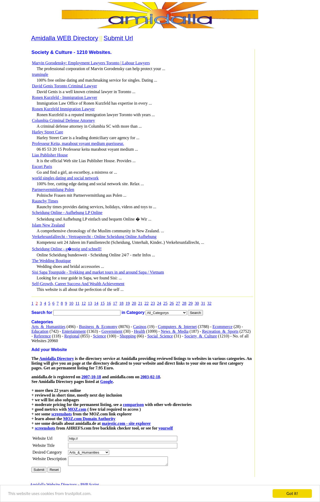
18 (121, 303)
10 (71, 303)
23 (153, 303)
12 (83, 303)
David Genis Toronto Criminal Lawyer (64, 86)
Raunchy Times (45, 201)
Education (39, 331)
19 (127, 303)
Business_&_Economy (98, 326)
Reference (42, 336)
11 (77, 303)
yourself (165, 428)
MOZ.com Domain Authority (89, 418)
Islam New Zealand (48, 225)
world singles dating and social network (65, 178)
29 (190, 303)
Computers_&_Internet (177, 326)
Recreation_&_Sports (220, 331)
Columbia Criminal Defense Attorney (63, 120)
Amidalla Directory (56, 358)
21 (140, 303)
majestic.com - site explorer (126, 423)
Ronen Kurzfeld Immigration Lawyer (63, 109)
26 (171, 303)
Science (99, 336)
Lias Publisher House (50, 155)
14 (96, 303)
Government (111, 331)
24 (159, 303)
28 (184, 303)
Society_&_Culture (200, 336)
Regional (72, 336)
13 (90, 303)
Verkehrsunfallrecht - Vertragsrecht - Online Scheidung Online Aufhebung (94, 236)
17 (115, 303)
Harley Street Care (47, 132)
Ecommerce (222, 326)
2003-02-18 (150, 377)
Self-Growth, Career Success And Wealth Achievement (78, 283)
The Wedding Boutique (51, 260)
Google (106, 381)
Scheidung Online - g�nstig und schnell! (67, 249)
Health (139, 331)
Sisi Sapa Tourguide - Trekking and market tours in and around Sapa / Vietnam (98, 272)
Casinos (139, 326)
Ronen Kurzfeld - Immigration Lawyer (64, 97)
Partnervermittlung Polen (53, 189)
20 (134, 303)
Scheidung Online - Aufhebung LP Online (67, 212)
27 (178, 303)
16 (109, 303)
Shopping (128, 336)
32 (209, 303)
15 (102, 303)
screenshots (61, 414)
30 (197, 303)
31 (203, 303)
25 (165, 303)
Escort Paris (42, 166)
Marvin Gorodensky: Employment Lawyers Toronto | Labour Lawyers (91, 63)
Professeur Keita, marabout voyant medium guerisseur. (78, 143)
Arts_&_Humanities (48, 326)
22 (146, 303)
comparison (133, 404)
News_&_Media (175, 331)
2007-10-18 (91, 377)
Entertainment (74, 331)
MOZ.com (77, 409)
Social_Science (160, 336)
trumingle (40, 74)
